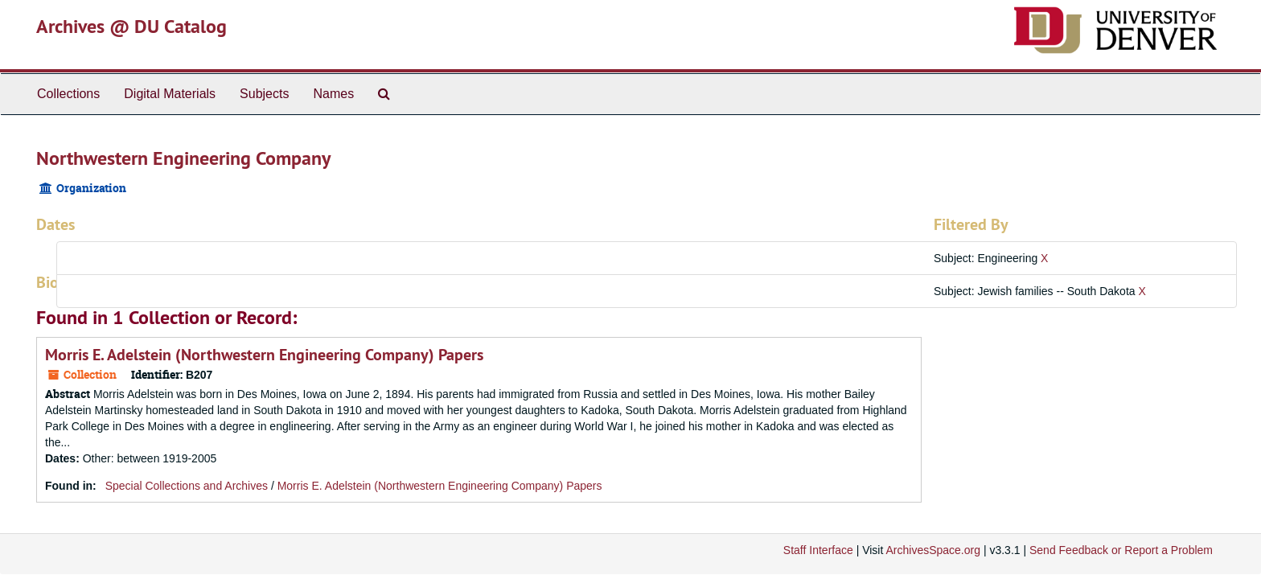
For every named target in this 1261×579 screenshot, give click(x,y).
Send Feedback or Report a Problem (1121, 550)
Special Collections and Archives (186, 485)
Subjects (264, 94)
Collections (68, 94)
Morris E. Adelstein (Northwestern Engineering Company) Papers (264, 354)
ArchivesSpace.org (932, 550)
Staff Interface (818, 550)
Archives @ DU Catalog (131, 26)
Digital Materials (170, 94)
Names (333, 94)
